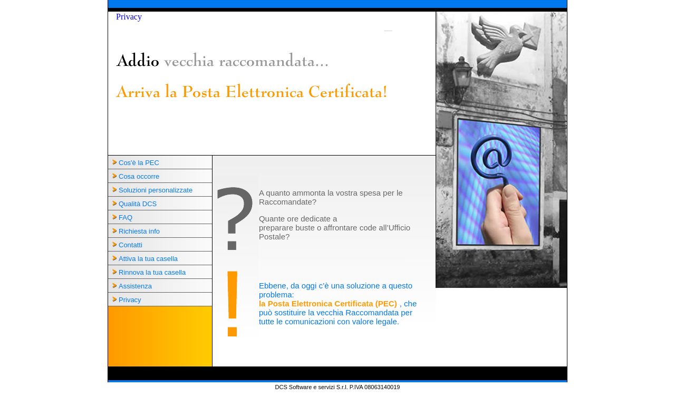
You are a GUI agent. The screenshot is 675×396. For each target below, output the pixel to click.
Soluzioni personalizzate (155, 190)
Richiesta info (139, 231)
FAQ (125, 217)
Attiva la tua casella (148, 259)
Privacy (129, 16)
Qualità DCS (138, 204)
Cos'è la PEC (139, 163)
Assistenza (135, 286)
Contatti (130, 245)
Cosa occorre (139, 176)
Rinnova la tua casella (152, 272)
